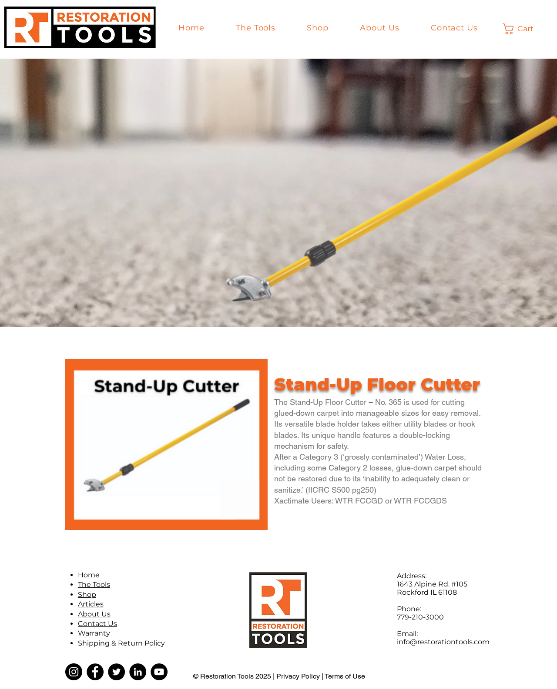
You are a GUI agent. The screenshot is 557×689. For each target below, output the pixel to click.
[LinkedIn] (137, 671)
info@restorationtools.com (443, 642)
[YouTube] (159, 671)
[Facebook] (95, 671)
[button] (525, 28)
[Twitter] (116, 671)
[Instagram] (73, 671)
